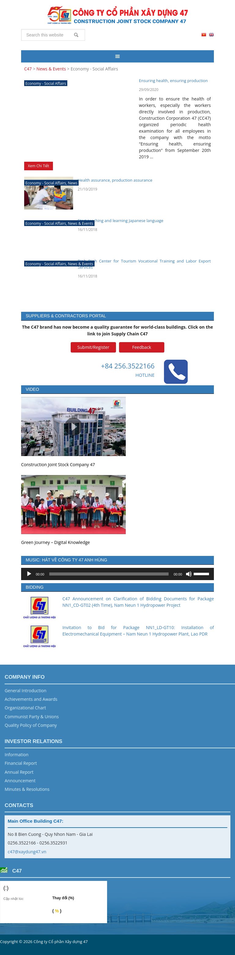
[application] (117, 574)
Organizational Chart (25, 708)
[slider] (109, 574)
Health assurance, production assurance (115, 180)
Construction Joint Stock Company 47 (58, 464)
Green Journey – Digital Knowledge (55, 542)
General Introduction (25, 690)
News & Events (80, 223)
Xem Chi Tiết (38, 165)
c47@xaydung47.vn (27, 852)
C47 (117, 15)
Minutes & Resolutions (27, 789)
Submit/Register (93, 347)
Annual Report (19, 772)
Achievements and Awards (31, 699)
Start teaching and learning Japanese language (120, 220)
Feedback (141, 347)
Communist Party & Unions (32, 716)
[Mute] (189, 574)
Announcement (20, 780)
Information (16, 754)
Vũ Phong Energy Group (213, 947)
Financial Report (21, 763)
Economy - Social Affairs (45, 83)
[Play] (29, 574)
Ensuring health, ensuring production (173, 80)
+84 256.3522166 (128, 365)
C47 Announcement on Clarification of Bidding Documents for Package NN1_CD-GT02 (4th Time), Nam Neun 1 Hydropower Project (138, 602)
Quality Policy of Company (31, 725)
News (72, 183)
